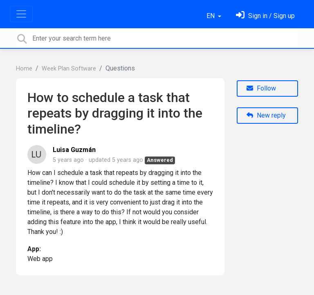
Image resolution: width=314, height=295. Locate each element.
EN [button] (211, 16)
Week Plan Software (69, 68)
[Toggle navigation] (21, 14)
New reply (266, 115)
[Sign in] (265, 15)
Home (24, 68)
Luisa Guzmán (74, 150)
